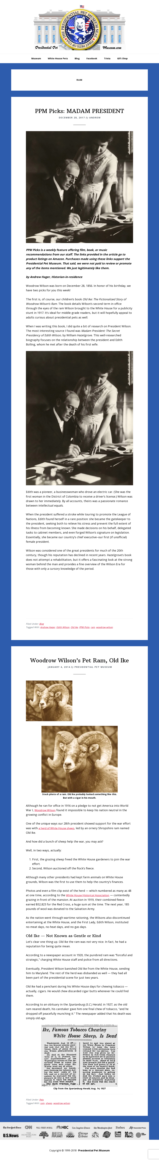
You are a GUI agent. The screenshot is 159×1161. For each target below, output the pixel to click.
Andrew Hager (47, 627)
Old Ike (74, 627)
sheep (49, 1103)
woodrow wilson (104, 627)
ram (93, 627)
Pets (41, 1099)
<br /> (35, 594)
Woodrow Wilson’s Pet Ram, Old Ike (79, 660)
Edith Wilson (62, 627)
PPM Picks (84, 627)
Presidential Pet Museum (79, 27)
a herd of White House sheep (58, 828)
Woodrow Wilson (45, 810)
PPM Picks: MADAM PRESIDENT (79, 111)
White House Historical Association (89, 895)
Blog (41, 623)
